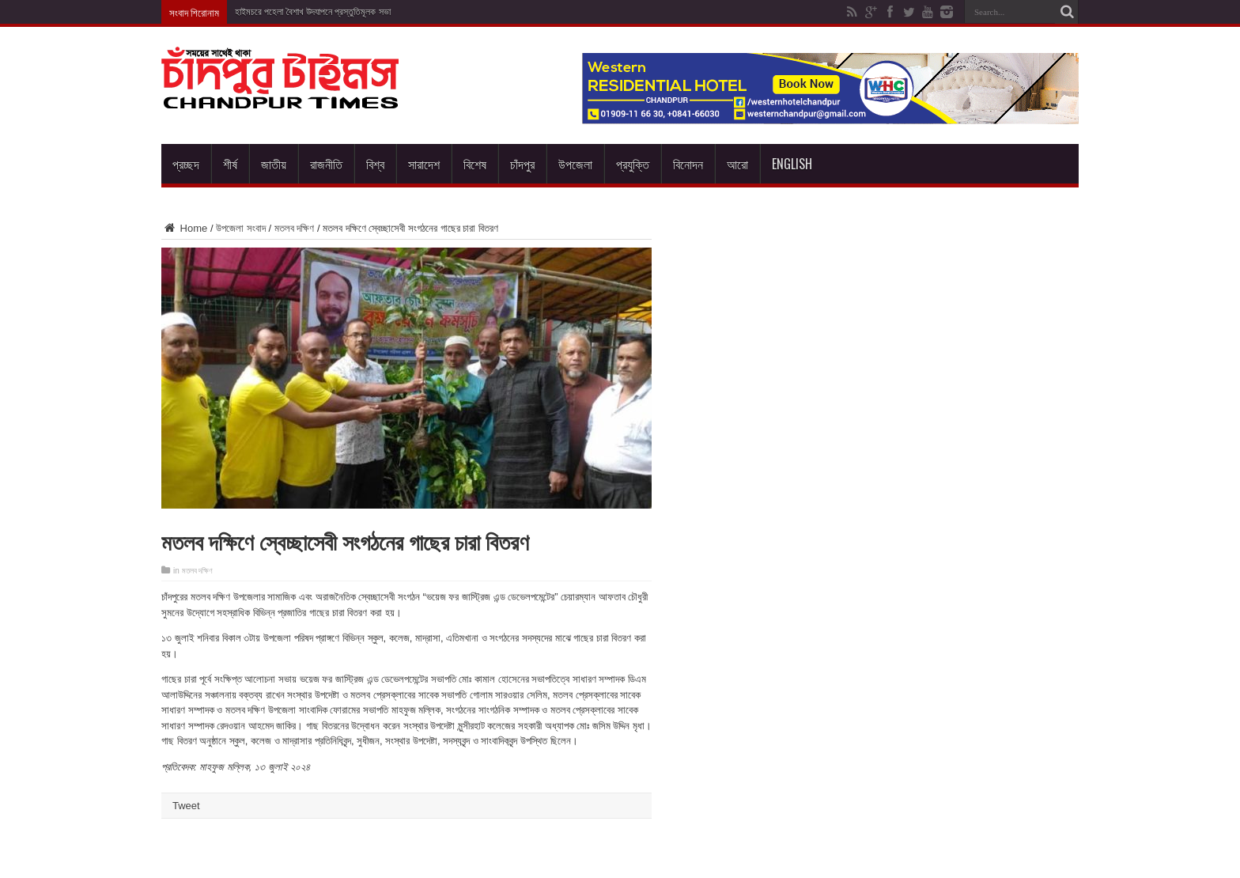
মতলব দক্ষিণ (294, 228)
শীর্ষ (230, 163)
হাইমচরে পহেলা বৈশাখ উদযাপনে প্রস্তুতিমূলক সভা (313, 11)
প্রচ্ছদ (185, 163)
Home (184, 228)
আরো (737, 163)
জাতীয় (273, 163)
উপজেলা (575, 163)
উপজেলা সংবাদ (241, 228)
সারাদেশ (424, 163)
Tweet (186, 806)
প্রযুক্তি (632, 163)
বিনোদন (688, 163)
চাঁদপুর (522, 163)
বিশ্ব (375, 163)
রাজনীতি (326, 163)
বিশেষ (474, 163)
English (792, 163)
